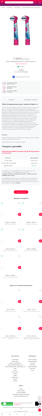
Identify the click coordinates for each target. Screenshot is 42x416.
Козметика (32, 363)
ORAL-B (22, 70)
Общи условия (15, 361)
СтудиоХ (26, 411)
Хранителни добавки (32, 361)
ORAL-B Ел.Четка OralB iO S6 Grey (31, 224)
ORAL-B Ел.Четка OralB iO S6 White (10, 224)
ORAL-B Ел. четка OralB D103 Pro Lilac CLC (10, 250)
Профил (21, 389)
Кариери (15, 375)
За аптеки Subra (15, 359)
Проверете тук (17, 404)
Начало (3, 7)
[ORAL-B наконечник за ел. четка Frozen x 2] (21, 31)
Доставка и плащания (30, 99)
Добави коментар (21, 192)
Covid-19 (32, 370)
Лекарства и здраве (32, 359)
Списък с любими (21, 390)
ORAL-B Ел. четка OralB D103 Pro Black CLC (31, 250)
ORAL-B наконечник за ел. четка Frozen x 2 (31, 7)
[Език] (35, 2)
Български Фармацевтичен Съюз (21, 396)
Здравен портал (15, 377)
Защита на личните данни (15, 363)
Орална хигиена (17, 7)
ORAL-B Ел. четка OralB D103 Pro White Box (10, 277)
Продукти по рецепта (32, 366)
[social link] (39, 398)
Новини (15, 373)
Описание (11, 99)
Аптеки (15, 370)
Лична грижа (9, 7)
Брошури (15, 379)
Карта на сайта (15, 372)
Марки (15, 368)
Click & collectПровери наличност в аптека (21, 58)
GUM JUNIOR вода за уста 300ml (10, 311)
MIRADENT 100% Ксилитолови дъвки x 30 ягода (31, 311)
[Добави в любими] (19, 203)
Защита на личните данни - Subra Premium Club (15, 366)
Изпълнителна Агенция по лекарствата (21, 394)
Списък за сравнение (21, 392)
